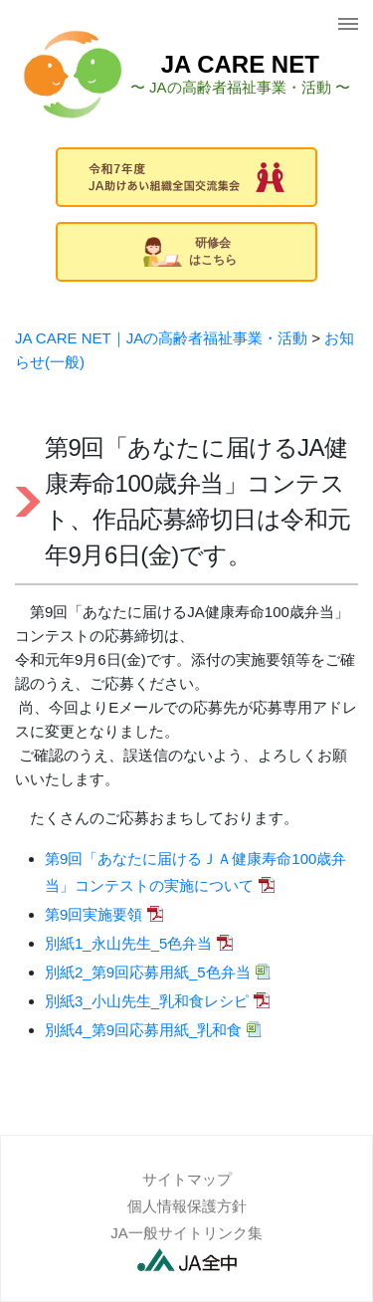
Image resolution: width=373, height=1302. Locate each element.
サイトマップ (187, 1179)
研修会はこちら (190, 251)
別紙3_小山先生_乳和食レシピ (147, 1000)
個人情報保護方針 (187, 1205)
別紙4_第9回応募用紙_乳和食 (143, 1029)
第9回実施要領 (93, 914)
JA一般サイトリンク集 (186, 1232)
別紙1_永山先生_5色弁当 (128, 943)
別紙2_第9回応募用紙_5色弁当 (148, 972)
